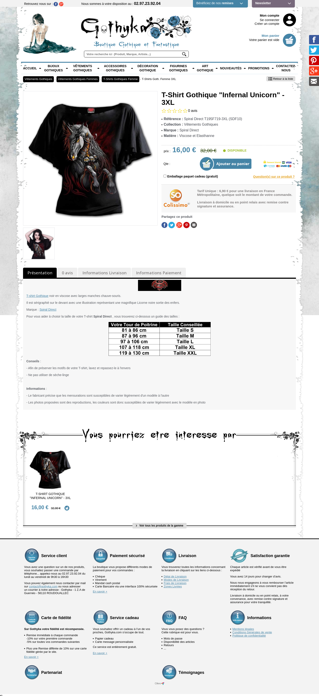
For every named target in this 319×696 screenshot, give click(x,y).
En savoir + (100, 588)
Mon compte (269, 15)
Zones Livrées (173, 583)
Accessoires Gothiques (115, 68)
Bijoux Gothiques (53, 68)
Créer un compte (267, 23)
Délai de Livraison (175, 573)
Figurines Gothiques (178, 68)
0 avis (67, 272)
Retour (280, 78)
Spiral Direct (47, 309)
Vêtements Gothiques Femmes (78, 79)
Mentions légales (243, 626)
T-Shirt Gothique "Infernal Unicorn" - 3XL (50, 496)
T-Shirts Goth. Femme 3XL (159, 79)
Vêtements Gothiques (82, 68)
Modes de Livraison (176, 576)
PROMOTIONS (258, 68)
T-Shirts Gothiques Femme (120, 79)
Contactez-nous (286, 68)
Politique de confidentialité (249, 632)
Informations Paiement (158, 272)
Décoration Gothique (147, 68)
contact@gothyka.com (43, 583)
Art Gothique (205, 68)
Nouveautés (230, 68)
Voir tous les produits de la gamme (159, 522)
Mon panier (270, 35)
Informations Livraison (104, 272)
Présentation (39, 272)
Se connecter (269, 20)
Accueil (30, 68)
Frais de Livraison (175, 580)
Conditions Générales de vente (252, 629)
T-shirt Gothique (37, 296)
